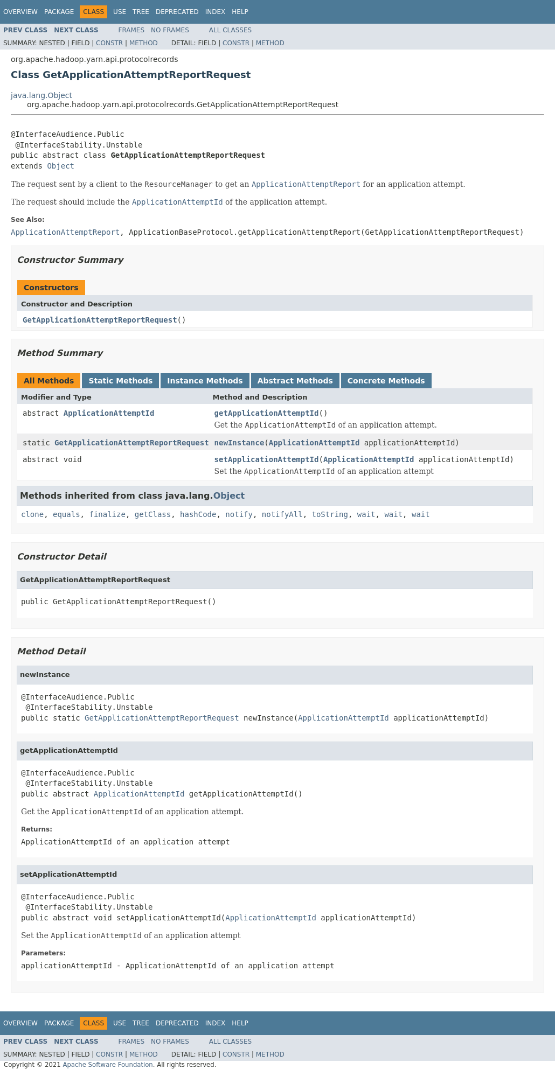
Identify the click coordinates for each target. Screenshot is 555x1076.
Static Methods (120, 380)
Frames (132, 30)
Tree (141, 12)
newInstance (239, 442)
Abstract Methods (295, 380)
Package (59, 12)
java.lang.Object (41, 95)
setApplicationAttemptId (266, 459)
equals (66, 514)
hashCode (198, 514)
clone (32, 514)
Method (143, 43)
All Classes (230, 30)
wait (366, 514)
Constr (109, 43)
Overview (20, 12)
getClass (153, 514)
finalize (107, 514)
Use (119, 12)
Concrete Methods (386, 380)
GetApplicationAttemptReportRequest (100, 320)
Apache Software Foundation (107, 1064)
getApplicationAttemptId (266, 413)
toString (330, 514)
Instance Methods (204, 380)
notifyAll (282, 514)
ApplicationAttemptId (109, 413)
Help (240, 12)
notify (239, 514)
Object (60, 166)
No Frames (170, 30)
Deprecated (177, 12)
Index (215, 12)
